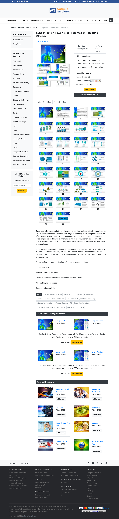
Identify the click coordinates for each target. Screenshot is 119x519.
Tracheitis (67, 294)
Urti (68, 299)
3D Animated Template (17, 478)
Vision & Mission (93, 475)
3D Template (14, 475)
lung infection (97, 321)
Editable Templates (29, 516)
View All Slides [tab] (44, 102)
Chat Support (80, 1)
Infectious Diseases (61, 303)
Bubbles (95, 423)
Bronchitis (70, 307)
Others (15, 147)
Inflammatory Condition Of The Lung (83, 299)
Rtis (71, 303)
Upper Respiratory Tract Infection (48, 307)
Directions (90, 496)
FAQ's (89, 488)
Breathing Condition (43, 299)
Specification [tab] (60, 102)
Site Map (90, 491)
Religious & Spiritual (20, 152)
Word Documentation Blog (44, 475)
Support (93, 1)
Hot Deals (103, 20)
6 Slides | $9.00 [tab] (82, 47)
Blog (62, 495)
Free (48, 20)
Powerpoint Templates (43, 495)
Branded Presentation (69, 490)
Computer (17, 87)
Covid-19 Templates (74, 20)
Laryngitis (79, 294)
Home (13, 27)
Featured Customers (68, 473)
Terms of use (91, 480)
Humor (15, 126)
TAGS (39, 294)
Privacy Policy (92, 483)
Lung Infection (89, 294)
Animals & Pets (18, 70)
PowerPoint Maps (15, 480)
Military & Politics (19, 139)
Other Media (36, 20)
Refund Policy (92, 486)
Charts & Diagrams (16, 483)
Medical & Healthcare (21, 134)
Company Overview (94, 473)
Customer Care (92, 499)
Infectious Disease (58, 299)
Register (67, 1)
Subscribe (22, 191)
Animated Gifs (40, 485)
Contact (90, 493)
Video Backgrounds (42, 482)
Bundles (58, 20)
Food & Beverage (19, 121)
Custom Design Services (18, 486)
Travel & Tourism (19, 165)
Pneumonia (80, 307)
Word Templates (41, 473)
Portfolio (91, 20)
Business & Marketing (21, 83)
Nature (15, 143)
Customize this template (90, 95)
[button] (111, 20)
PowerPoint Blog (15, 488)
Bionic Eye (96, 407)
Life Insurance (61, 441)
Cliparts (38, 488)
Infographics (65, 492)
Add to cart (77, 342)
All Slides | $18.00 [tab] (98, 48)
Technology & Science (21, 160)
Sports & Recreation (21, 156)
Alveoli (63, 307)
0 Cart (103, 1)
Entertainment (18, 104)
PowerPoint (12, 20)
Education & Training (21, 100)
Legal (15, 130)
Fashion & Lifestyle (20, 117)
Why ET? (90, 478)
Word (24, 20)
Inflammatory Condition (45, 303)
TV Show (59, 407)
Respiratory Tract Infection (53, 294)
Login (57, 1)
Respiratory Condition (81, 303)
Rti (73, 294)
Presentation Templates (27, 27)
